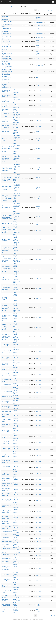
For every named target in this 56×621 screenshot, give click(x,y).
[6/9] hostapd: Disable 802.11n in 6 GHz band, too (7, 168)
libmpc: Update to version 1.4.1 (16, 461)
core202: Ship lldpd (6, 384)
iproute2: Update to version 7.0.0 (16, 489)
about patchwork (39, 619)
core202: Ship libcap (7, 548)
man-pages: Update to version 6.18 (16, 407)
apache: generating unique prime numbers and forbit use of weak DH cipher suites (6, 78)
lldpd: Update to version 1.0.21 (16, 364)
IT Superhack (39, 77)
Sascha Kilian (39, 22)
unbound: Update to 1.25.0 (15, 132)
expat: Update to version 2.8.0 (16, 415)
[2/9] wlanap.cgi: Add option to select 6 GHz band (7, 207)
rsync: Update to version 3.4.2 (16, 91)
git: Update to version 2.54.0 (16, 522)
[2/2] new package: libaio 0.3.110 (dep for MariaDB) (6, 41)
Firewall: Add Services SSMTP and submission (6, 18)
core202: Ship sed (6, 411)
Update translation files (15, 610)
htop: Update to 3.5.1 (7, 223)
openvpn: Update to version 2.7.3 (16, 96)
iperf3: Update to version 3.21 (16, 494)
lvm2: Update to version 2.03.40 (16, 101)
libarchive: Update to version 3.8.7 (16, 420)
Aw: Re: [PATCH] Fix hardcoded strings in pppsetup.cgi (7, 71)
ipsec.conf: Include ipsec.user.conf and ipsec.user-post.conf (7, 58)
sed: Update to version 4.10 (16, 402)
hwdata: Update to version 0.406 (16, 506)
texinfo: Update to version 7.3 (16, 425)
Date (30, 13)
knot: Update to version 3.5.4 (16, 369)
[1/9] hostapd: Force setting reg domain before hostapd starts (7, 217)
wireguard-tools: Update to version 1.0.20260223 (6, 115)
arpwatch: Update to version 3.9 (16, 397)
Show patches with (7, 6)
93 (51, 10)
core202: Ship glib (6, 558)
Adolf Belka (38, 91)
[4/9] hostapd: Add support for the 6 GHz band (6, 188)
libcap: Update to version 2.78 (16, 479)
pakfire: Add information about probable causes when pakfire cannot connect (7, 65)
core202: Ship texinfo (7, 531)
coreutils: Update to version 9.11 (16, 527)
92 (48, 10)
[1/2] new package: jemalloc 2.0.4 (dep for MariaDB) (6, 46)
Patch (3, 13)
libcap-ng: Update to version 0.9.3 (16, 484)
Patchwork (4, 2)
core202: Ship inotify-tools (16, 392)
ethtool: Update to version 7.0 (16, 106)
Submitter (38, 13)
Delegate (46, 14)
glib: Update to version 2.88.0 (16, 517)
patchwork (15, 619)
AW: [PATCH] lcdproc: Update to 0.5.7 (6, 33)
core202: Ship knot (6, 388)
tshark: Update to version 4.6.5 (16, 121)
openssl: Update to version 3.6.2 (16, 586)
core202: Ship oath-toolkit (15, 380)
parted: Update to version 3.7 (16, 437)
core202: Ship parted (7, 535)
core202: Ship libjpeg (7, 541)
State (50, 13)
